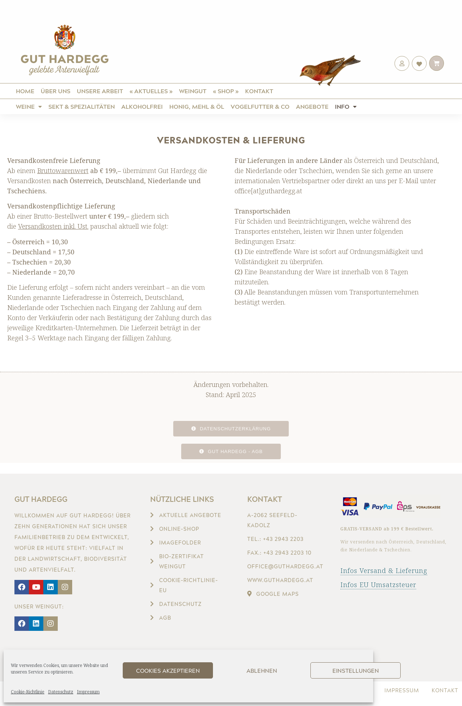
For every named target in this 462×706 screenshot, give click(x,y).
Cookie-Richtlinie (27, 692)
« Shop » (226, 90)
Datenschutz (60, 692)
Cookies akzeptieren (168, 670)
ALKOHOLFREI (142, 106)
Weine (29, 106)
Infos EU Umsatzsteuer (378, 584)
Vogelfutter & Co (260, 106)
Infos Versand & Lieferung (383, 570)
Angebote (312, 106)
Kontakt (259, 90)
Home (25, 90)
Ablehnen (262, 670)
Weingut (192, 90)
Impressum (88, 692)
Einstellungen (355, 670)
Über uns (55, 90)
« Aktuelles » (151, 90)
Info (346, 106)
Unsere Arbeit (100, 90)
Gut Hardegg (40, 499)
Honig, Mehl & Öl (196, 106)
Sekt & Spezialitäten (81, 106)
